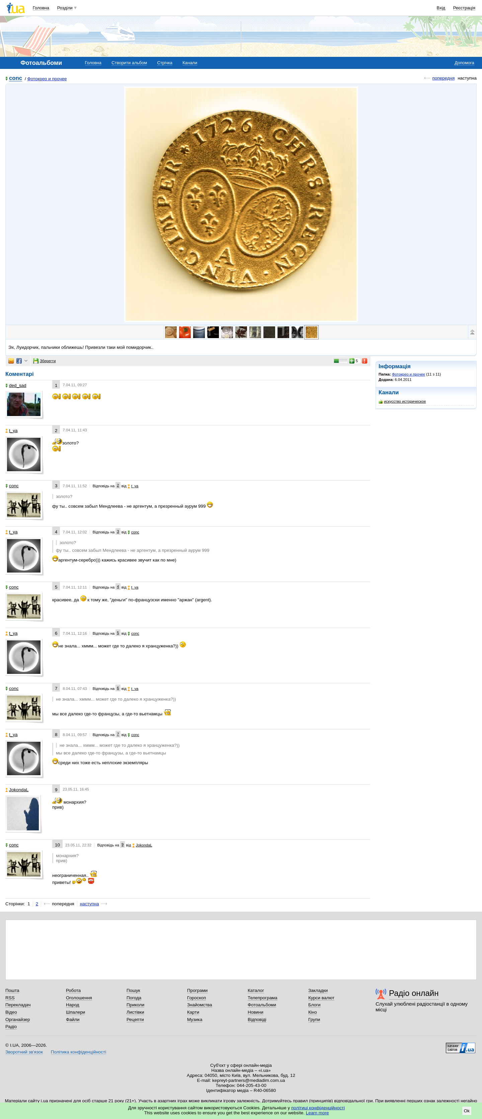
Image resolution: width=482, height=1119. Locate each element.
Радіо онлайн (414, 993)
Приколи (135, 1004)
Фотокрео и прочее (47, 78)
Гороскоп (196, 997)
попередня (443, 78)
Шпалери (75, 1012)
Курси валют (321, 997)
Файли (73, 1019)
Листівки (135, 1012)
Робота (73, 990)
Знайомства (199, 1004)
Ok (467, 1110)
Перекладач (17, 1004)
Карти (193, 1012)
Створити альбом (129, 62)
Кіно (312, 1012)
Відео (11, 1012)
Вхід (441, 7)
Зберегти (44, 361)
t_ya (11, 430)
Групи (314, 1019)
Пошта (12, 990)
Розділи (65, 7)
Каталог (256, 990)
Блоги (314, 1004)
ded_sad (15, 385)
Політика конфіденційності (78, 1051)
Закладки (318, 990)
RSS (10, 997)
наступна (89, 903)
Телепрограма (262, 997)
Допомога (464, 62)
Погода (134, 997)
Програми (197, 990)
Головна (41, 7)
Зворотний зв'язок (24, 1051)
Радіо (11, 1026)
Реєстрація (464, 7)
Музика (194, 1019)
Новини (255, 1012)
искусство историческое (402, 401)
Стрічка (164, 62)
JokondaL (16, 789)
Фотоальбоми (262, 1004)
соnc (15, 78)
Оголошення (79, 997)
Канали (189, 62)
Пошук (133, 990)
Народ (72, 1004)
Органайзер (17, 1019)
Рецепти (135, 1019)
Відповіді (257, 1019)
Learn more (317, 1112)
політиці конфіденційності (318, 1107)
